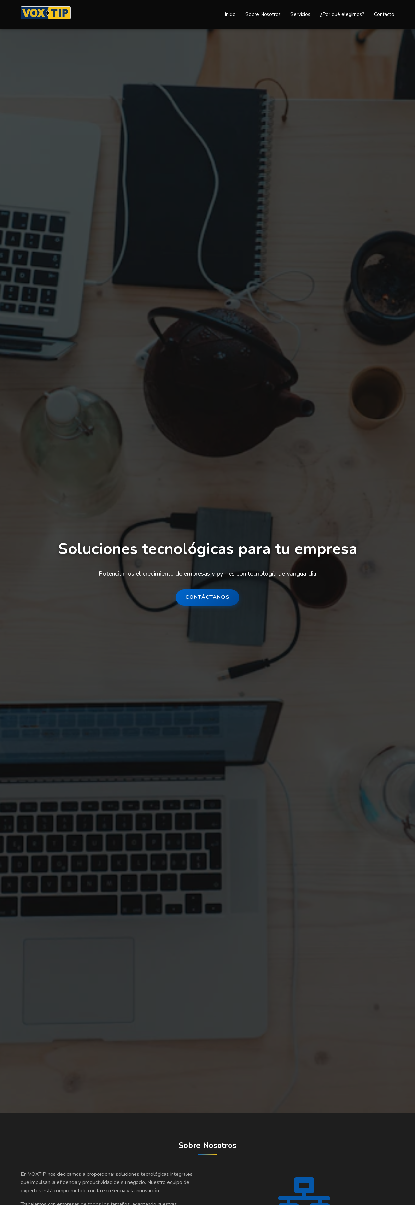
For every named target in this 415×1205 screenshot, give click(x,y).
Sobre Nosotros (263, 14)
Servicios (300, 14)
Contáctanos (207, 597)
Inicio (230, 14)
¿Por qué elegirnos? (342, 14)
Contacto (384, 14)
